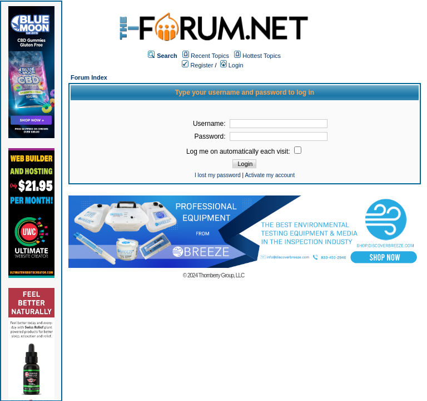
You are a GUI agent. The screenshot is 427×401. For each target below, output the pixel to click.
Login (232, 65)
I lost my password (218, 175)
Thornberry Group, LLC (221, 275)
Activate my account (269, 175)
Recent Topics (210, 55)
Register (197, 65)
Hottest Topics (261, 55)
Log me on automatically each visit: (243, 151)
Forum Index (89, 77)
